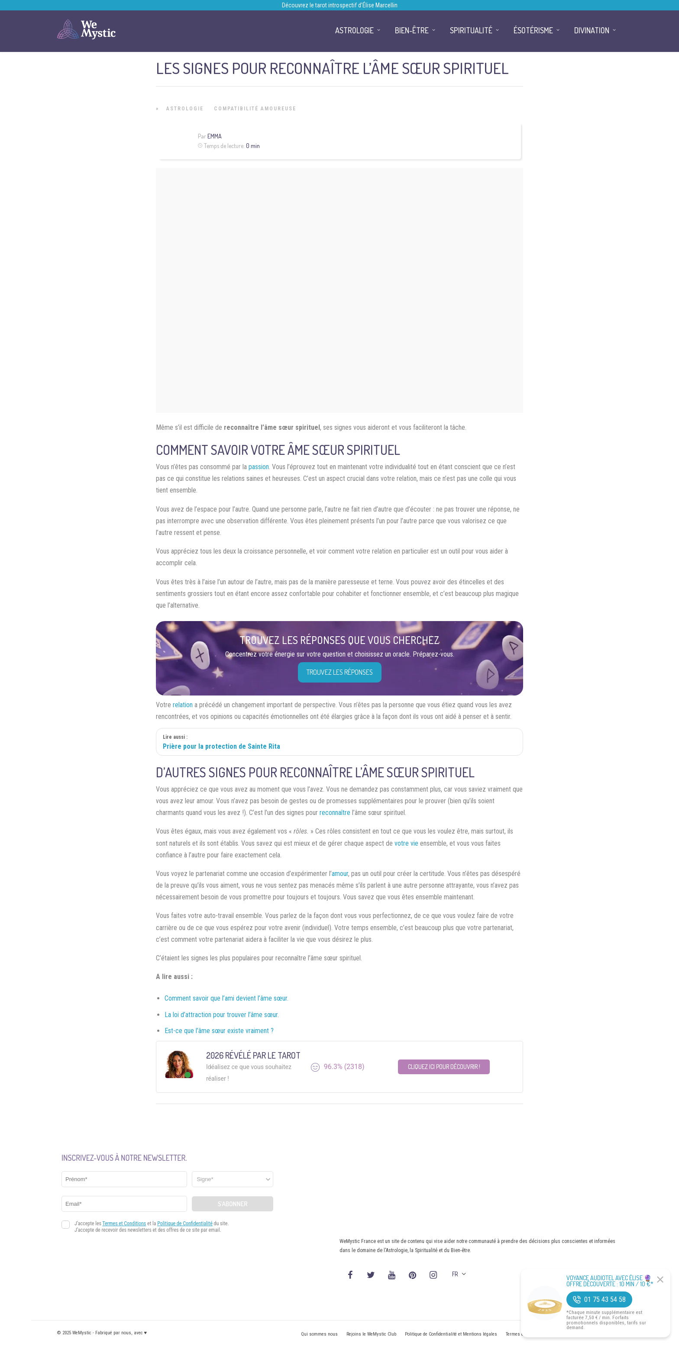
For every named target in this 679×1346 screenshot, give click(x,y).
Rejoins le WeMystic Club (371, 1334)
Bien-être (412, 30)
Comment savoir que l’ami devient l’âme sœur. (226, 998)
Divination (591, 30)
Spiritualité (471, 30)
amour (340, 873)
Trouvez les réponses (340, 672)
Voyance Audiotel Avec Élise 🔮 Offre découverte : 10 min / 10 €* (609, 1281)
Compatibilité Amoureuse (255, 109)
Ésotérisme (533, 30)
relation (183, 705)
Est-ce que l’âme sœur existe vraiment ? (219, 1031)
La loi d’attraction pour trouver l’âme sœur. (222, 1015)
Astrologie (185, 109)
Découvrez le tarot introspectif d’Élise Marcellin (340, 5)
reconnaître (335, 812)
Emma (214, 136)
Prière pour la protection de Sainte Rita (221, 746)
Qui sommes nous (319, 1334)
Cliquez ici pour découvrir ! (444, 1066)
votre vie (406, 843)
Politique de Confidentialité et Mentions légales (451, 1334)
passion (259, 467)
